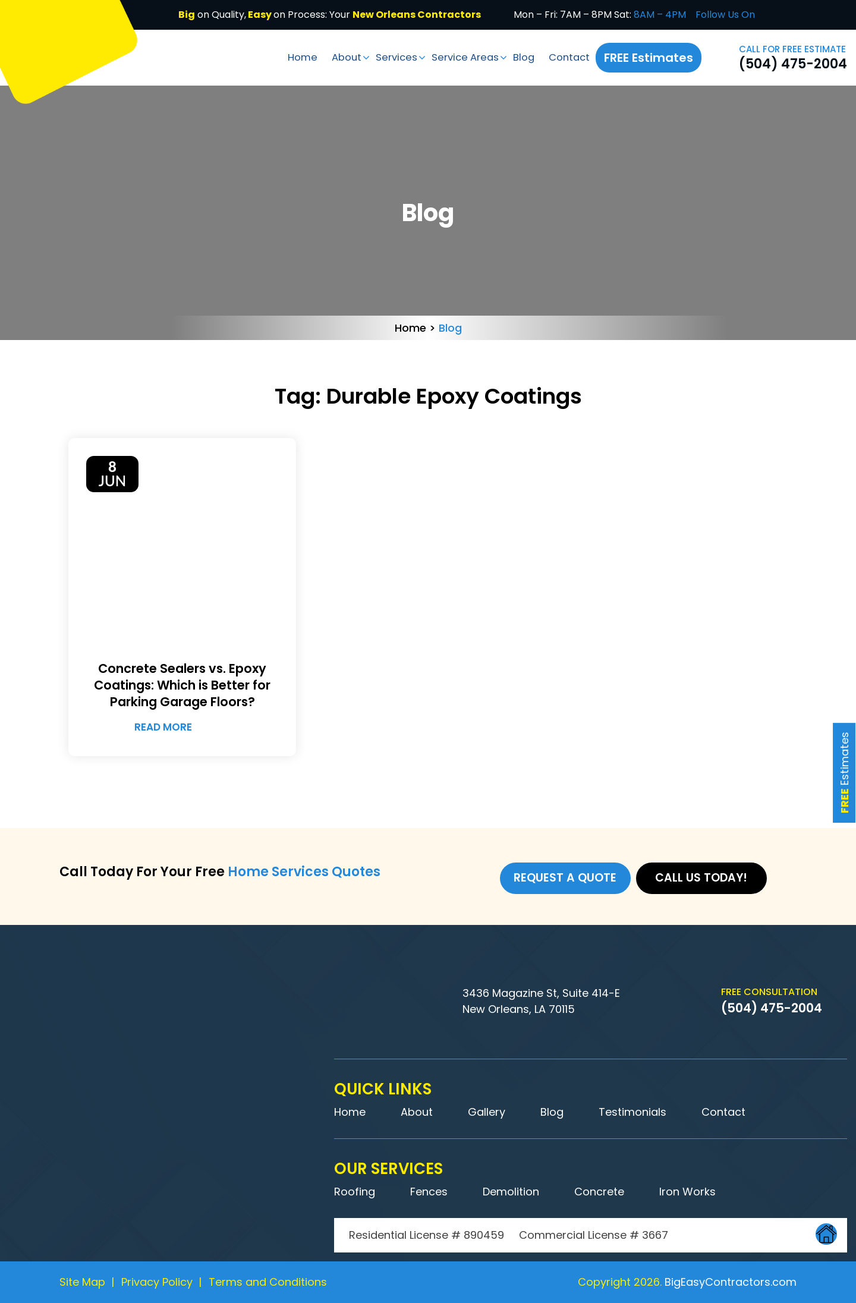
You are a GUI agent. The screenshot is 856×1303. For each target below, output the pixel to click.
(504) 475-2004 (793, 64)
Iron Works (687, 1191)
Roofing (354, 1191)
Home (288, 57)
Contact (569, 57)
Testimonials (632, 1111)
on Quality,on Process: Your (329, 14)
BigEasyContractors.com (731, 1281)
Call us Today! (704, 879)
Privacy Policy (157, 1281)
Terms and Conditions (268, 1281)
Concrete (599, 1191)
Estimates (843, 729)
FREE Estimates (649, 57)
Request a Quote (565, 879)
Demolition (511, 1191)
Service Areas (459, 57)
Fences (429, 1191)
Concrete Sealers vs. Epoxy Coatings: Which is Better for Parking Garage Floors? (182, 685)
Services (386, 57)
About (334, 57)
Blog (521, 57)
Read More (179, 727)
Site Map (82, 1281)
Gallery (486, 1111)
